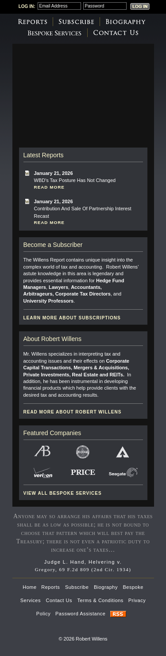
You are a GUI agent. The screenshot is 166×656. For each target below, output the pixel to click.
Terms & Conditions (100, 600)
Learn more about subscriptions (72, 317)
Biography (125, 22)
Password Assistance (80, 613)
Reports (32, 22)
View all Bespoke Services (62, 493)
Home (29, 587)
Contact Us (116, 33)
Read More (49, 187)
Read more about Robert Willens (72, 412)
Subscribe (76, 22)
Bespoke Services (54, 33)
